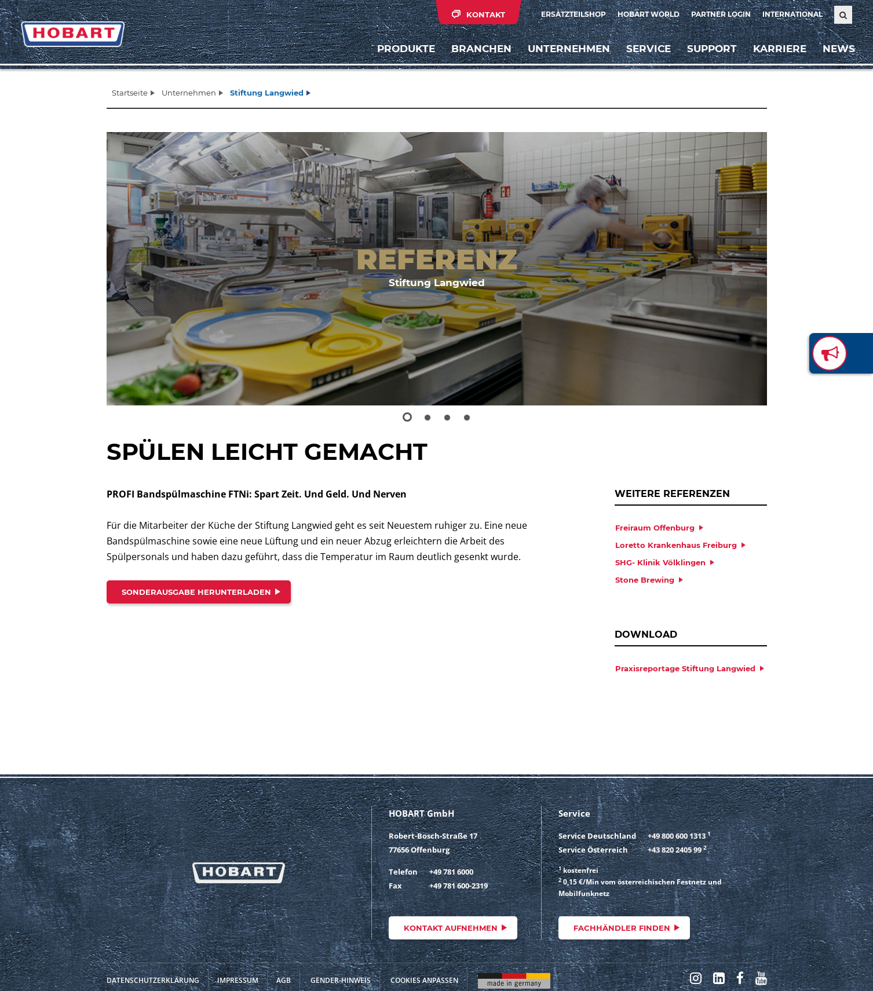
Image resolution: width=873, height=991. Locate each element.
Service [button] (645, 55)
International (792, 14)
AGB (283, 980)
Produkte (403, 55)
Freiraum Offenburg (655, 527)
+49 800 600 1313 (677, 836)
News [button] (836, 55)
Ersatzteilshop (573, 14)
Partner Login (721, 14)
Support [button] (709, 55)
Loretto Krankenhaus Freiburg (676, 545)
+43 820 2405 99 (675, 849)
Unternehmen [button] (566, 55)
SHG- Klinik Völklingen (660, 562)
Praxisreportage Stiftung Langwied (685, 668)
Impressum (237, 980)
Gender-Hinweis (341, 980)
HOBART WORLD (649, 14)
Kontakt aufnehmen (451, 928)
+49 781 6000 (451, 871)
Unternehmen (189, 92)
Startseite (130, 92)
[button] (140, 268)
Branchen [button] (478, 55)
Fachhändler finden (622, 928)
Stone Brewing (644, 579)
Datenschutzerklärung (153, 980)
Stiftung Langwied (267, 92)
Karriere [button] (776, 55)
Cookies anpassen (424, 980)
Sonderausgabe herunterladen (196, 592)
